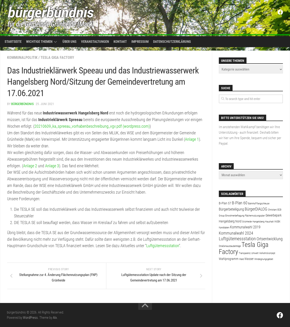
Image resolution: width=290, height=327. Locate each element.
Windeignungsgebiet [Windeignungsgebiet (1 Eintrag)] (263, 259)
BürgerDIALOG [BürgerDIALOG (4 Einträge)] (256, 209)
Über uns (69, 42)
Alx (55, 318)
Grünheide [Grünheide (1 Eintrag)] (247, 221)
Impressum (140, 42)
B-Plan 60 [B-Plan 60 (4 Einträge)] (239, 202)
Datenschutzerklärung (172, 42)
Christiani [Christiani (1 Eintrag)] (272, 209)
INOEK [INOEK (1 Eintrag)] (277, 221)
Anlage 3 (52, 165)
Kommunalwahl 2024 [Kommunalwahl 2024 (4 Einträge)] (236, 233)
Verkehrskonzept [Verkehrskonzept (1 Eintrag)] (267, 253)
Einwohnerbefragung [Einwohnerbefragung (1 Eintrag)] (234, 215)
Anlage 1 (192, 139)
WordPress (30, 318)
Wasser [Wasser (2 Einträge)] (249, 259)
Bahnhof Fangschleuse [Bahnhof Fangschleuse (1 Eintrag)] (258, 203)
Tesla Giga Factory (57, 57)
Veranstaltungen (95, 42)
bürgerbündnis (22, 104)
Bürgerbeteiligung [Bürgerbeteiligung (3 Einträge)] (231, 209)
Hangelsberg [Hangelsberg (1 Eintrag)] (258, 221)
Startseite (13, 42)
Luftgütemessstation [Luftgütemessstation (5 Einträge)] (237, 238)
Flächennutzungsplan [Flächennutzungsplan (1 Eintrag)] (255, 215)
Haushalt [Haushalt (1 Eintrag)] (269, 221)
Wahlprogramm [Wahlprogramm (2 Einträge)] (229, 259)
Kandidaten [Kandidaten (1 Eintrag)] (224, 227)
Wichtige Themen (39, 42)
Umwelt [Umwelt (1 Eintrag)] (254, 253)
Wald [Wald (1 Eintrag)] (241, 259)
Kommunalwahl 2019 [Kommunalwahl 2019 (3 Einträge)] (245, 227)
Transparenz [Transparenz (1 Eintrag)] (245, 253)
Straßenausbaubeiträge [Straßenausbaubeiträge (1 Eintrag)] (230, 246)
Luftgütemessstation (162, 245)
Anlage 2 (30, 165)
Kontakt (120, 42)
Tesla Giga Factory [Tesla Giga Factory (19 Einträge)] (243, 248)
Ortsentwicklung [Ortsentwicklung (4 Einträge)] (270, 238)
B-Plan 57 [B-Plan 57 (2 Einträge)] (225, 203)
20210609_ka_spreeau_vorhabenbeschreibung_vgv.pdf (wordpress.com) (92, 126)
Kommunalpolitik (22, 57)
